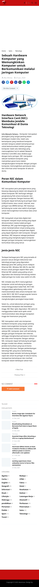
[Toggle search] (32, 3)
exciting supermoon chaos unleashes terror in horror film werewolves (23, 463)
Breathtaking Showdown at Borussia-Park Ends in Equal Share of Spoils (24, 426)
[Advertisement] (19, 27)
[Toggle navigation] (35, 3)
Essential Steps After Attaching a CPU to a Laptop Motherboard (24, 437)
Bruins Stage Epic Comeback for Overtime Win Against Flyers (23, 415)
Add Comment (13, 389)
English (14, 411)
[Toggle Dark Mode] (28, 3)
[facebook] (24, 3)
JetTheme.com (19, 584)
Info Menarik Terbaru (10, 134)
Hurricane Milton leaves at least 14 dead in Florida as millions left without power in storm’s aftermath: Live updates (24, 450)
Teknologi (15, 434)
